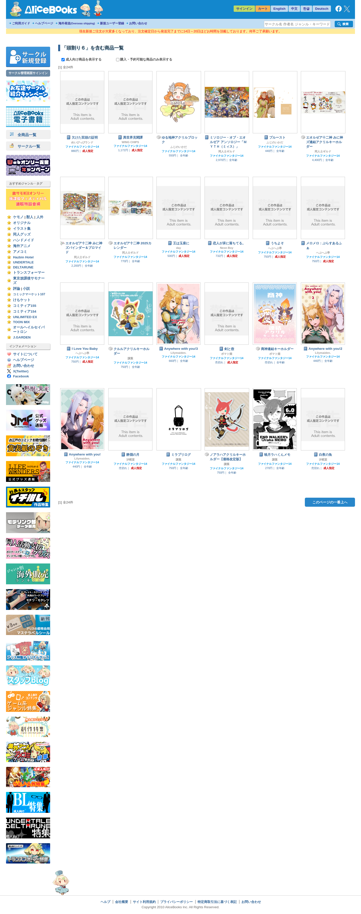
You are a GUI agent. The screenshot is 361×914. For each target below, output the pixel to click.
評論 (16, 289)
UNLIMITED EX (25, 317)
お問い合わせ (138, 23)
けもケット (22, 300)
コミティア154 (24, 311)
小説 (26, 289)
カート (263, 9)
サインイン (244, 9)
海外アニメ (22, 246)
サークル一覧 (25, 146)
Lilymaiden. (179, 352)
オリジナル (22, 223)
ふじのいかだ (178, 146)
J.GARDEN (22, 337)
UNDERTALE (23, 262)
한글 (306, 9)
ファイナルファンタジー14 (82, 146)
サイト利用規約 (144, 902)
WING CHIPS (130, 142)
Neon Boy (226, 247)
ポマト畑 (226, 353)
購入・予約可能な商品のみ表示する (144, 59)
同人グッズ (22, 234)
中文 (294, 9)
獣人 (29, 217)
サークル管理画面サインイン (28, 73)
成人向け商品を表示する (81, 59)
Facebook (21, 376)
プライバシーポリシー (176, 902)
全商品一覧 (23, 135)
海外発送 (76, 23)
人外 (39, 217)
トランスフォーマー (29, 272)
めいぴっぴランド (82, 142)
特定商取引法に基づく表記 (217, 902)
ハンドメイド (23, 240)
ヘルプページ (44, 23)
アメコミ (20, 252)
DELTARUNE (23, 267)
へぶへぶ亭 (275, 248)
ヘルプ (105, 902)
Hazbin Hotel (23, 257)
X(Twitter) (21, 371)
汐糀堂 (130, 459)
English (279, 9)
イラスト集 (22, 229)
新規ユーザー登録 (112, 23)
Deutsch (321, 9)
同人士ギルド (226, 151)
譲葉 (130, 358)
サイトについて (25, 354)
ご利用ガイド (21, 23)
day (178, 247)
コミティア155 (24, 306)
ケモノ (18, 217)
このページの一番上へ (329, 502)
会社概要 (121, 902)
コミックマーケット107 (29, 294)
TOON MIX (21, 322)
